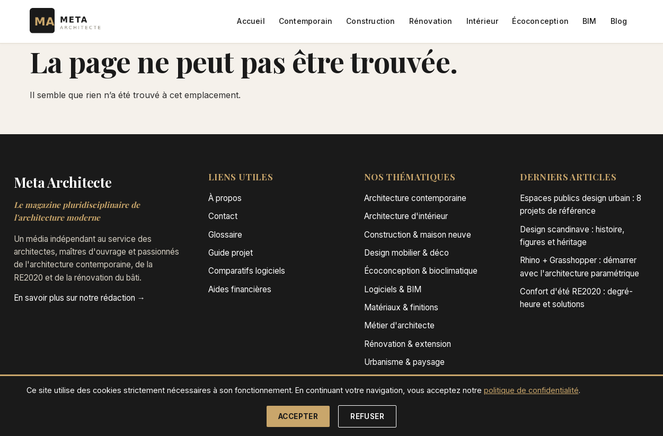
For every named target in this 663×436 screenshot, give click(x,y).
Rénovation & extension (407, 344)
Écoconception (540, 20)
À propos (225, 198)
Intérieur (482, 20)
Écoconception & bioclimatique (421, 271)
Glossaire (225, 235)
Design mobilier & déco (406, 253)
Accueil (250, 20)
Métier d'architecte (399, 325)
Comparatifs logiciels (246, 271)
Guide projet (230, 253)
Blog (619, 20)
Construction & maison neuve (417, 235)
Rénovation (431, 20)
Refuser (367, 416)
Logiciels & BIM (392, 289)
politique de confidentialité (531, 390)
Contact (222, 216)
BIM (589, 20)
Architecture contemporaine (415, 198)
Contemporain (305, 20)
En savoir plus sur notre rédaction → (79, 298)
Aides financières (239, 289)
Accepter (298, 416)
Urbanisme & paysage (404, 362)
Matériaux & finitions (401, 307)
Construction (370, 20)
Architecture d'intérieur (406, 216)
